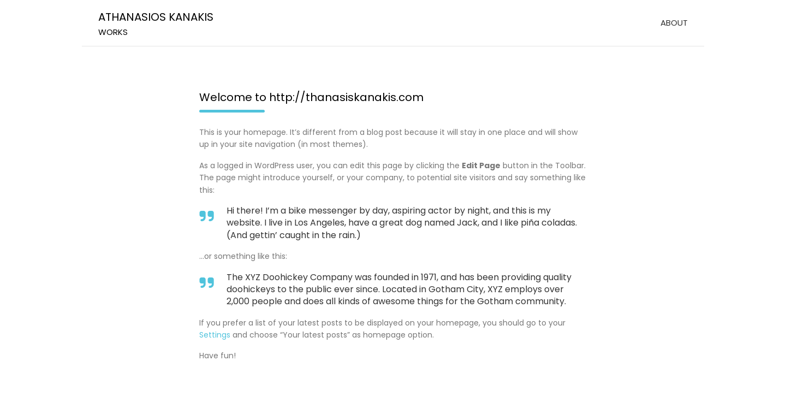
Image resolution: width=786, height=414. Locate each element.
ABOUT (674, 22)
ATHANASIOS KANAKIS (155, 17)
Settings (214, 334)
